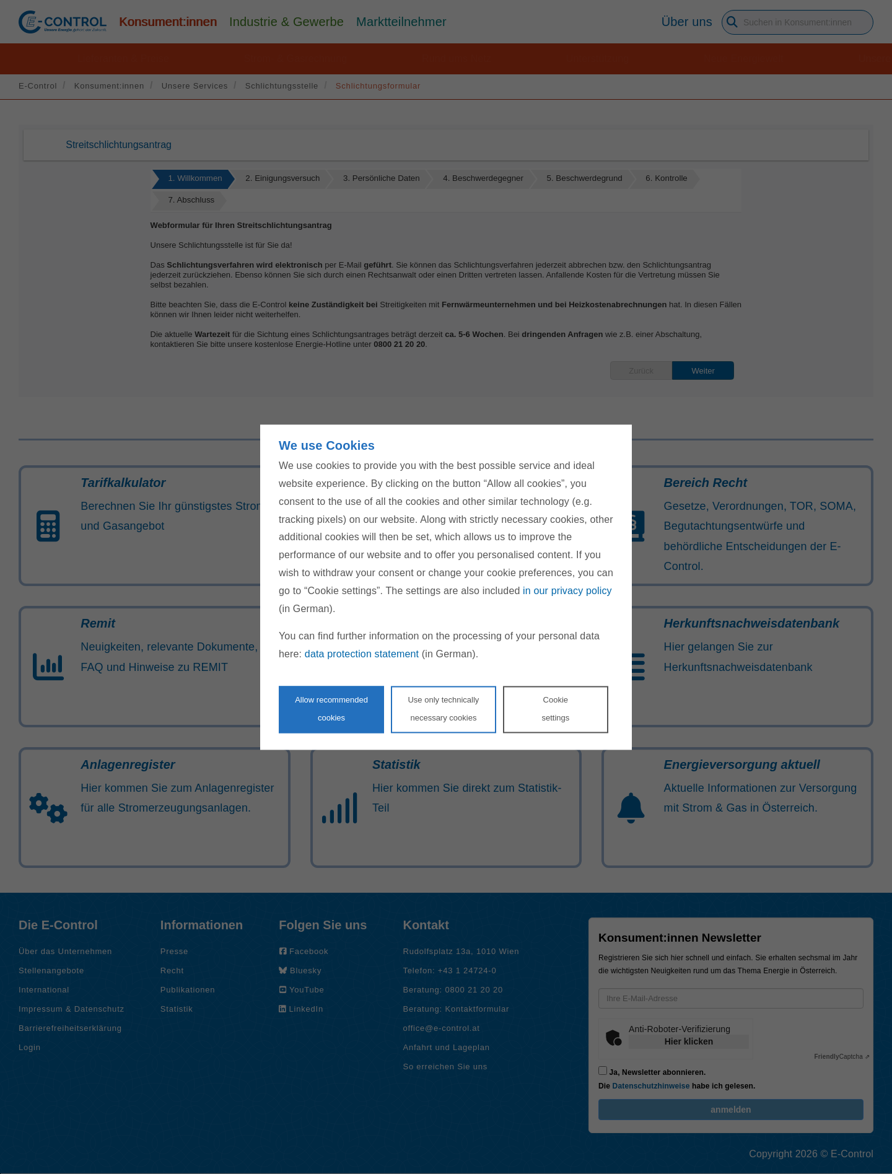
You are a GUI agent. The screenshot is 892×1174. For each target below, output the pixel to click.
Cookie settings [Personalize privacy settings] (555, 708)
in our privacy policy (567, 590)
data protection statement (362, 654)
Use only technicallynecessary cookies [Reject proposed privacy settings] (443, 708)
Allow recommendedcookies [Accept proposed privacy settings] (331, 708)
